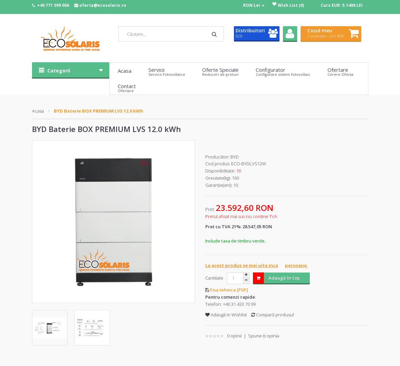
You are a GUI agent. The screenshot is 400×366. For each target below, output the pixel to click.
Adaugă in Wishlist (226, 315)
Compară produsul (272, 315)
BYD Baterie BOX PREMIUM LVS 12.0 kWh (98, 111)
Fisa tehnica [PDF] (229, 290)
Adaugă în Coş (276, 278)
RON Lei (254, 5)
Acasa (38, 111)
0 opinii (234, 336)
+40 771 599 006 (53, 5)
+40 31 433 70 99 (239, 304)
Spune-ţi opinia (263, 336)
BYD (234, 157)
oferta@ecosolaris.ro (102, 5)
